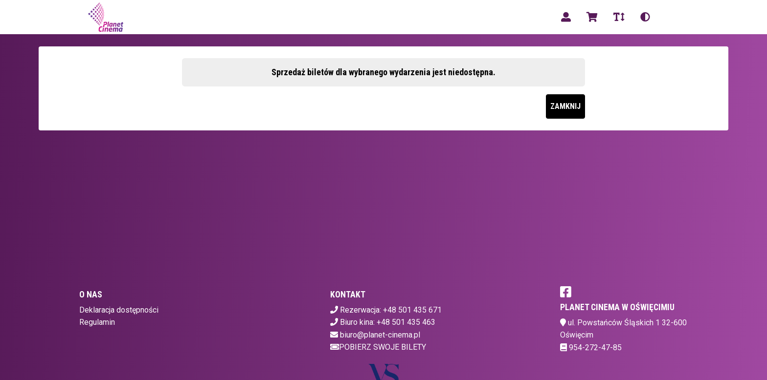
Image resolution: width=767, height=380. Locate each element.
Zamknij (565, 106)
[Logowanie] (566, 17)
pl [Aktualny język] (670, 16)
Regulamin (97, 322)
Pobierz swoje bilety (378, 347)
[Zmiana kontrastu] (645, 17)
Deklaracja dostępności (118, 310)
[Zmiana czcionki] (619, 17)
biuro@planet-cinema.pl (380, 334)
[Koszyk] (592, 17)
